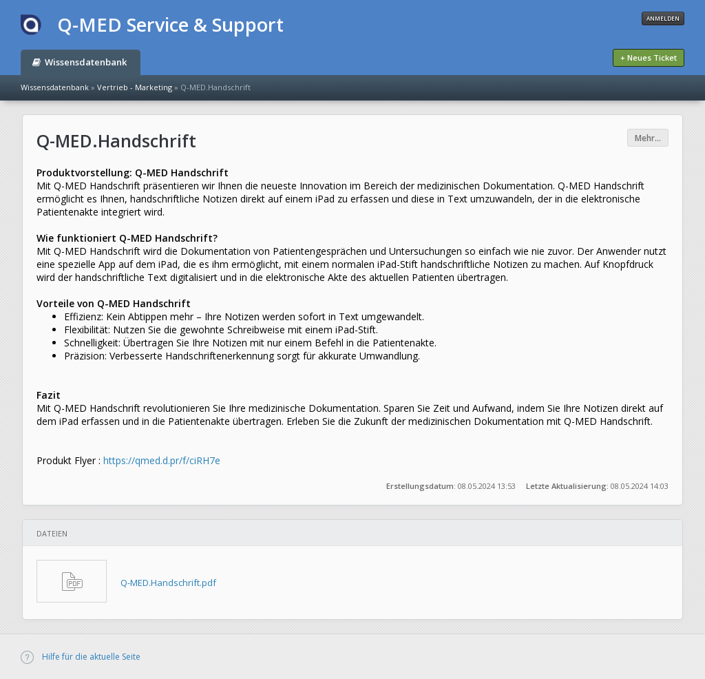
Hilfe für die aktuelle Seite (80, 656)
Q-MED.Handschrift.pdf (168, 582)
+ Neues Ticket (648, 57)
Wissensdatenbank (79, 62)
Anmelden (663, 18)
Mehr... (648, 138)
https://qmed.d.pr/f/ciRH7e (161, 460)
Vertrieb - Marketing (134, 87)
